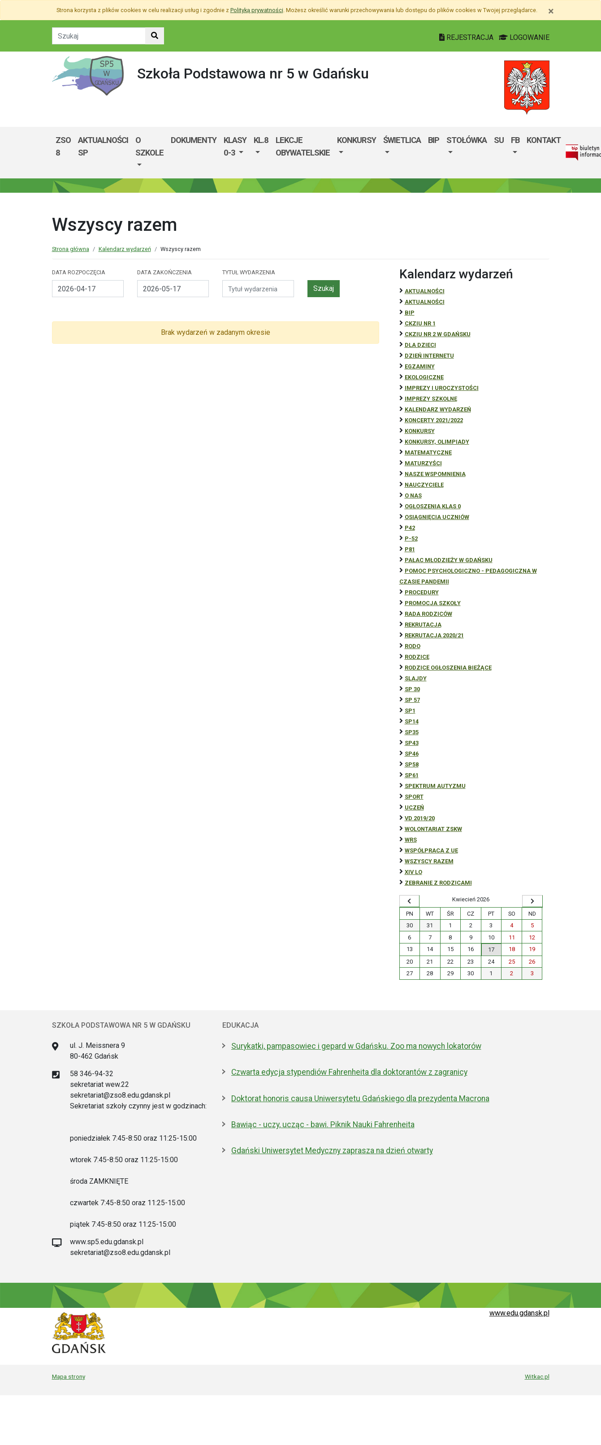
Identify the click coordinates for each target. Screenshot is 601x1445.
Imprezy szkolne (431, 398)
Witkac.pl (537, 1376)
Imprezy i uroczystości (442, 388)
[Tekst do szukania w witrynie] (99, 35)
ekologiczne (424, 377)
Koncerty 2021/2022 (434, 420)
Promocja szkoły (433, 603)
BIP (433, 140)
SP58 (412, 764)
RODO (412, 646)
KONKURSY (356, 140)
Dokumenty (193, 140)
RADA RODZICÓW (428, 613)
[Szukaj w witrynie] (154, 35)
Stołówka (466, 140)
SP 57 (412, 700)
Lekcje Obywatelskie (303, 146)
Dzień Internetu (429, 355)
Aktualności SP (103, 146)
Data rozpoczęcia (78, 272)
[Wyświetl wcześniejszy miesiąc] (409, 901)
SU (499, 140)
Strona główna (70, 249)
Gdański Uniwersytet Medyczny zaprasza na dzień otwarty (332, 1150)
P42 (410, 527)
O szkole (149, 146)
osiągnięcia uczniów (437, 517)
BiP (410, 312)
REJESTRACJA (467, 37)
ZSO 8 (63, 146)
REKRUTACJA (423, 624)
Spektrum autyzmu (435, 786)
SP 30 (412, 689)
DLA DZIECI (420, 345)
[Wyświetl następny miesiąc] (532, 901)
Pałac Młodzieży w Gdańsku (449, 560)
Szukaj (323, 288)
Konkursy (420, 431)
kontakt (544, 140)
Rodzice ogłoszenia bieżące (448, 667)
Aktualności (425, 291)
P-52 (411, 538)
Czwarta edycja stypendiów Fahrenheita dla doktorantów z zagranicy (349, 1072)
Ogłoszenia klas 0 (433, 506)
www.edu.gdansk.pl (519, 1313)
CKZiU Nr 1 (420, 323)
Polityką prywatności (256, 10)
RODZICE (417, 656)
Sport (414, 796)
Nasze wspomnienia (435, 474)
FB (515, 140)
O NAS (413, 495)
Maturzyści (423, 463)
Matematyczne (428, 452)
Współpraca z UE (431, 850)
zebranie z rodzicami (438, 882)
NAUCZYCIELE (424, 484)
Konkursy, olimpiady (437, 441)
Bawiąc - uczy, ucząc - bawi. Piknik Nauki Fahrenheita (323, 1124)
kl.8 (261, 140)
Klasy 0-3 (235, 146)
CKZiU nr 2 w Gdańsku (438, 334)
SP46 (412, 753)
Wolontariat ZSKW (433, 829)
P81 (410, 549)
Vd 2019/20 (420, 818)
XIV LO (413, 872)
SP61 (412, 775)
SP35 (412, 732)
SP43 (412, 743)
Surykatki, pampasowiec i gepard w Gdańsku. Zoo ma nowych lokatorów (356, 1046)
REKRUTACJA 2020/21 (434, 635)
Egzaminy (420, 366)
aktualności (425, 302)
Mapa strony (68, 1376)
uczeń (414, 807)
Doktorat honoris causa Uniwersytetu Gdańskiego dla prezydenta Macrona (360, 1098)
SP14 (412, 721)
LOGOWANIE (524, 37)
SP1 (410, 710)
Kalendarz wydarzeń (125, 249)
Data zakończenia (164, 272)
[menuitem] (149, 152)
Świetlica (402, 140)
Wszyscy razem (429, 861)
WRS (411, 839)
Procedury (422, 592)
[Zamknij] (551, 11)
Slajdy (416, 678)
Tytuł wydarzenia (248, 272)
